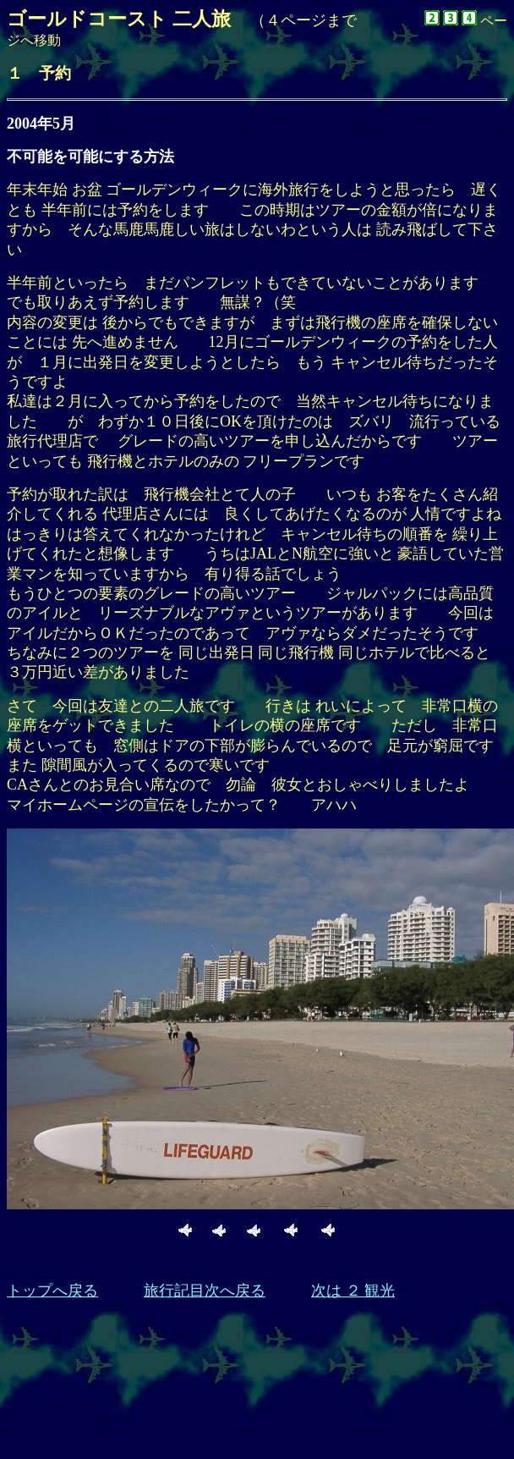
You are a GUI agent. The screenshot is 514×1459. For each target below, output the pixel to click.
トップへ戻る (52, 1290)
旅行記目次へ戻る (204, 1290)
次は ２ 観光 (353, 1290)
